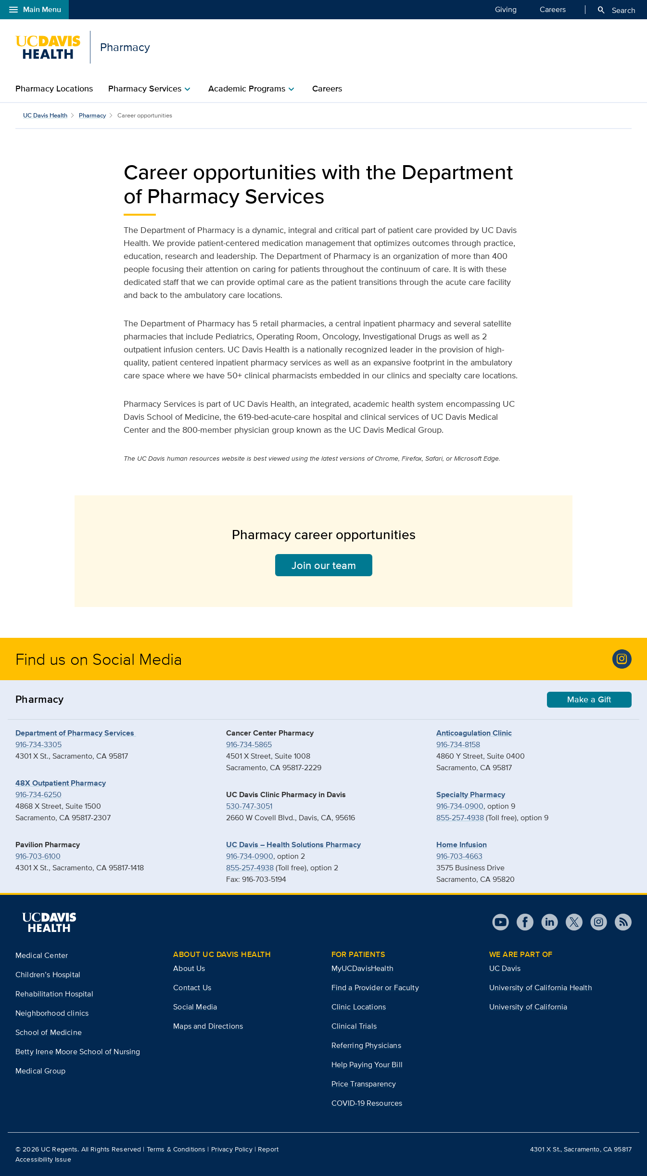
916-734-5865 (249, 744)
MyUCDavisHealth (362, 968)
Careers (553, 9)
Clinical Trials (354, 1026)
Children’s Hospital (47, 974)
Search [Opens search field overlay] (615, 10)
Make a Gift (589, 699)
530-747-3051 (249, 806)
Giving (506, 9)
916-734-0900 (249, 856)
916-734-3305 (38, 744)
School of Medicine (48, 1032)
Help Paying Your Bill (367, 1064)
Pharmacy (92, 115)
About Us (189, 968)
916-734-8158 (458, 744)
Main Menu (34, 9)
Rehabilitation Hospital (54, 993)
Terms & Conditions (176, 1149)
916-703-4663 (459, 856)
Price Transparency (363, 1083)
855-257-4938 (250, 867)
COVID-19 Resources (367, 1103)
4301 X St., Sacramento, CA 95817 (581, 1149)
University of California (528, 1006)
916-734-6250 (38, 794)
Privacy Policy (232, 1149)
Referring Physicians (366, 1045)
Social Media (195, 1006)
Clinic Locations (358, 1006)
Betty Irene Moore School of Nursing (77, 1051)
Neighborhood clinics (52, 1013)
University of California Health (540, 987)
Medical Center (41, 955)
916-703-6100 (38, 856)
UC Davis (504, 968)
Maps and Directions (208, 1026)
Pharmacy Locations (54, 88)
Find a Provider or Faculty (375, 987)
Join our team (324, 565)
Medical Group (40, 1070)
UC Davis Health (45, 115)
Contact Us (192, 987)
